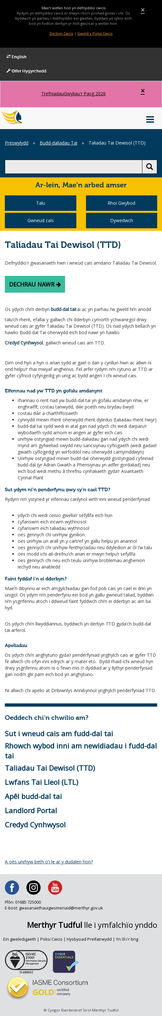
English (16, 57)
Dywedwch (121, 220)
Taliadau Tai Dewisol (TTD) (50, 768)
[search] (73, 167)
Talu (40, 203)
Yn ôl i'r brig (127, 939)
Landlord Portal (31, 810)
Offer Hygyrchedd (26, 71)
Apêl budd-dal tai (33, 796)
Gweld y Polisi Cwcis (94, 33)
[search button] (149, 167)
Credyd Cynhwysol (24, 343)
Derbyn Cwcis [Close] (61, 33)
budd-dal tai (63, 309)
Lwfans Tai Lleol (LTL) (41, 782)
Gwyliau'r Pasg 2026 (73, 93)
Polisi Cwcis (51, 939)
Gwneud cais (40, 220)
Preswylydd (16, 143)
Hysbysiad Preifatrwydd (89, 939)
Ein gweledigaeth (19, 939)
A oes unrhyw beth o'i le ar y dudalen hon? (49, 862)
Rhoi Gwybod (121, 203)
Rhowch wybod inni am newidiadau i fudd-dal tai (81, 750)
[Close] (142, 10)
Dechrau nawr (35, 284)
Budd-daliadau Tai (58, 143)
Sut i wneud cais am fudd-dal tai (59, 733)
